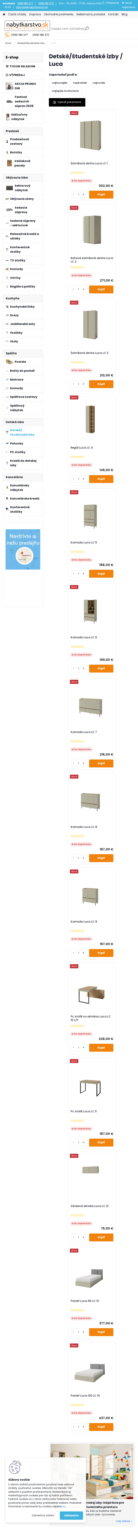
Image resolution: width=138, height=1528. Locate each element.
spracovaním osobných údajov (79, 1184)
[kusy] (59, 195)
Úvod (8, 43)
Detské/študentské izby (31, 43)
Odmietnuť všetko (43, 1515)
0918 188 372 (46, 3)
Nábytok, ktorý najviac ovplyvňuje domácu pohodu (85, 1020)
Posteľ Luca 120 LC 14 (110, 732)
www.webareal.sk (84, 1524)
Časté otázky (17, 14)
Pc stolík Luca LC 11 (66, 637)
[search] (87, 29)
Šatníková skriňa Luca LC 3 (68, 260)
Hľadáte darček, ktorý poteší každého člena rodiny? (86, 1101)
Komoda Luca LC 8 (109, 448)
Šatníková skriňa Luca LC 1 (68, 165)
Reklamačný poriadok (91, 14)
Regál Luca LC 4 (107, 258)
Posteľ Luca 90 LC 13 (67, 732)
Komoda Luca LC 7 (66, 448)
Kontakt (113, 14)
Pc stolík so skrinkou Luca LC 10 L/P (110, 544)
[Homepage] (4, 14)
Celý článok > (124, 857)
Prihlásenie (112, 3)
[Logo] (27, 29)
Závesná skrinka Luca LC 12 (113, 639)
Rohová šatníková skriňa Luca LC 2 (113, 165)
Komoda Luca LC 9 (66, 542)
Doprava (35, 14)
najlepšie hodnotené (65, 91)
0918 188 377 (25, 3)
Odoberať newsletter (40, 1165)
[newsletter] (122, 1175)
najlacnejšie (59, 83)
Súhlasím (71, 1515)
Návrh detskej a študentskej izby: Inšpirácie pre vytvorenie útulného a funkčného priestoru (88, 841)
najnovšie (99, 83)
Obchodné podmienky (59, 14)
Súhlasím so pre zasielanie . (89, 1184)
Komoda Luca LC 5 (66, 353)
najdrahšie (80, 83)
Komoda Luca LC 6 (109, 353)
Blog (124, 14)
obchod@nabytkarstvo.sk (32, 7)
